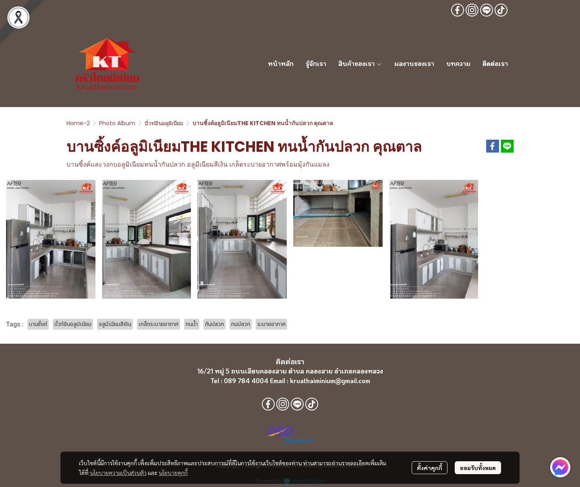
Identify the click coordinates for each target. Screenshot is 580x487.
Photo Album (117, 123)
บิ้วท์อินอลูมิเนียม (164, 123)
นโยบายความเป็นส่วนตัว (118, 472)
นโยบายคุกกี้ (173, 472)
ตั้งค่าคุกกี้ (429, 467)
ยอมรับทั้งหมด (478, 467)
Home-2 (78, 123)
